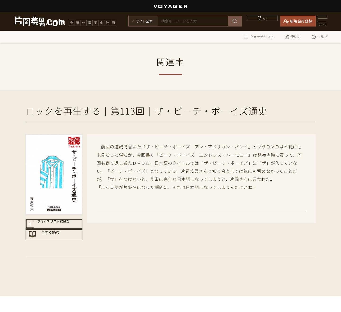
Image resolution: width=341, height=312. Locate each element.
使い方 (293, 36)
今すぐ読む (58, 242)
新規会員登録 (301, 20)
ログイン (265, 20)
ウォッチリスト (259, 36)
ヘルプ (319, 36)
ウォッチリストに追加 (58, 225)
